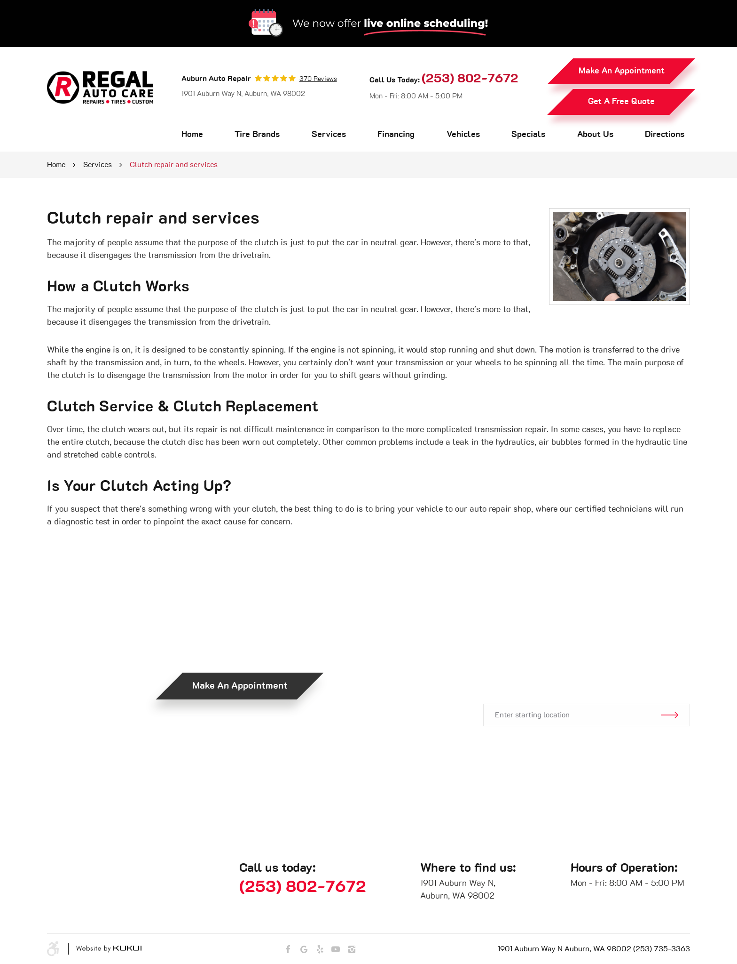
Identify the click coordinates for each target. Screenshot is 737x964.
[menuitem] (192, 135)
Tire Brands (257, 134)
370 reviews (318, 79)
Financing (396, 134)
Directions (664, 134)
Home (192, 134)
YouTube (335, 949)
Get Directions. (576, 671)
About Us (595, 134)
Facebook (287, 949)
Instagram (351, 949)
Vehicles (463, 134)
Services (329, 134)
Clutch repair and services (174, 165)
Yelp (319, 949)
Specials (528, 134)
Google (303, 949)
